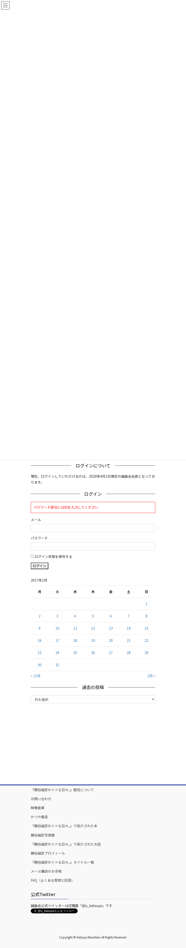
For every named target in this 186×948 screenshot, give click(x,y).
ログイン (39, 565)
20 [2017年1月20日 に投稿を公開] (111, 640)
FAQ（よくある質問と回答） (53, 880)
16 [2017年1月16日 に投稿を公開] (39, 640)
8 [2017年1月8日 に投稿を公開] (146, 616)
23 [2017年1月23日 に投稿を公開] (39, 652)
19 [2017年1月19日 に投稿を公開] (93, 640)
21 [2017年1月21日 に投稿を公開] (129, 640)
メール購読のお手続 (46, 871)
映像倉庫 (37, 807)
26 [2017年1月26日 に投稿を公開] (93, 652)
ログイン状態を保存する (53, 556)
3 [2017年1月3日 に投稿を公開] (57, 616)
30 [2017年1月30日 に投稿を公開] (39, 664)
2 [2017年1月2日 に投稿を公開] (40, 616)
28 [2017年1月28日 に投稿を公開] (129, 652)
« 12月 (36, 675)
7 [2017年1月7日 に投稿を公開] (129, 616)
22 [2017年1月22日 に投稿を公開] (146, 640)
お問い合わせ (41, 798)
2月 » (151, 675)
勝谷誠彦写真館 (43, 835)
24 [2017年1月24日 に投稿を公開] (57, 652)
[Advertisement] (93, 743)
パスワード (39, 537)
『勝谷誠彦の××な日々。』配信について (62, 789)
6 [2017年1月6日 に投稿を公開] (111, 616)
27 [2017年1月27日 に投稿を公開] (111, 652)
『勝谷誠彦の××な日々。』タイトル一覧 (62, 862)
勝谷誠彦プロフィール (48, 853)
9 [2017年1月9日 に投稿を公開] (40, 628)
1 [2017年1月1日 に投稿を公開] (146, 603)
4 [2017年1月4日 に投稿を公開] (75, 616)
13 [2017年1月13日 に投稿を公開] (111, 628)
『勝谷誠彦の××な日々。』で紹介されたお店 (66, 844)
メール (36, 519)
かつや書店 (39, 816)
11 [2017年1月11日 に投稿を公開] (75, 628)
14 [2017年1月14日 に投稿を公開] (129, 628)
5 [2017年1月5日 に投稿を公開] (93, 616)
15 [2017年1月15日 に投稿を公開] (146, 628)
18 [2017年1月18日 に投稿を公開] (75, 640)
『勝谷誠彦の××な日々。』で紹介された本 (64, 825)
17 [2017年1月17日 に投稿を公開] (57, 640)
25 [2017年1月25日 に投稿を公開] (75, 652)
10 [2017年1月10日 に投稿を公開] (57, 628)
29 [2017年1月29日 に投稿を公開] (146, 652)
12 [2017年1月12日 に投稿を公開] (93, 628)
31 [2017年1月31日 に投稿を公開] (57, 664)
